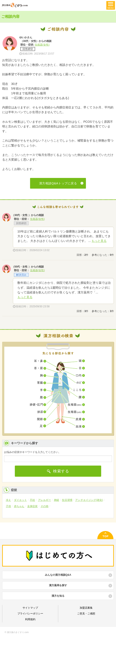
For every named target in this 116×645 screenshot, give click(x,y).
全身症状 (32, 506)
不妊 (32, 500)
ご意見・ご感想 (86, 613)
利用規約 (30, 619)
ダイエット (20, 500)
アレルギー (44, 500)
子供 (8, 506)
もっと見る (99, 241)
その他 (44, 506)
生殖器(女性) (42, 44)
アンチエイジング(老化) (89, 500)
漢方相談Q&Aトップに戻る (58, 183)
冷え (8, 500)
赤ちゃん (19, 506)
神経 (56, 500)
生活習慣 (67, 500)
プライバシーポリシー (30, 613)
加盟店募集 (86, 607)
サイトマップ (30, 607)
